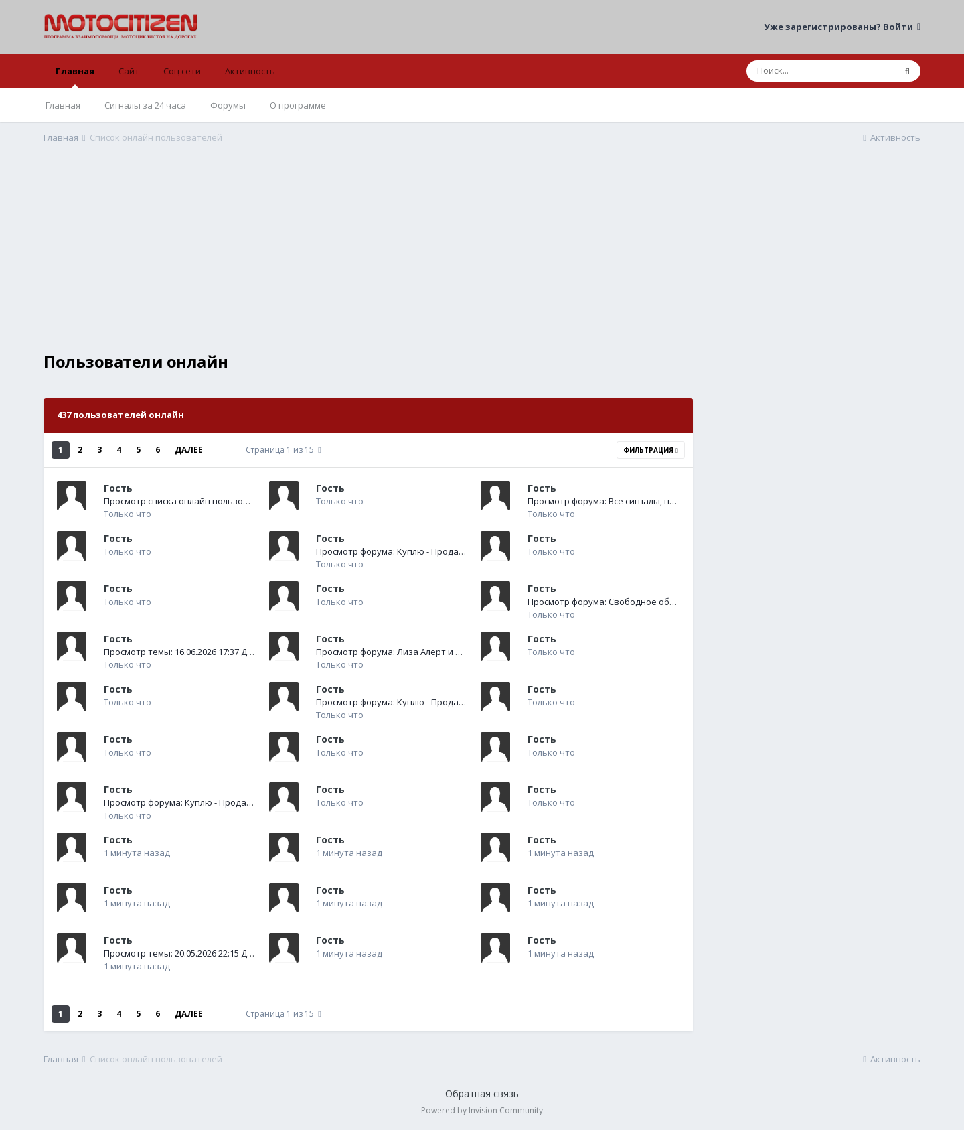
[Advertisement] (368, 258)
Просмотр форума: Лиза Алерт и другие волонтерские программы (457, 652)
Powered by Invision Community (482, 1110)
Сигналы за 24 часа (145, 105)
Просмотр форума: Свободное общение (613, 601)
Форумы (228, 105)
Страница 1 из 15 (283, 449)
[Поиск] (820, 71)
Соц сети (182, 71)
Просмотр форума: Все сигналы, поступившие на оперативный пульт (675, 501)
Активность (250, 71)
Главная (75, 76)
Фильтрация (650, 450)
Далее (189, 449)
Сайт (128, 71)
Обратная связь (482, 1093)
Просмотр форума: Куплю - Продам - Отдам (407, 551)
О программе (298, 105)
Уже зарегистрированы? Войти (842, 27)
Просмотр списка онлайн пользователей (191, 501)
